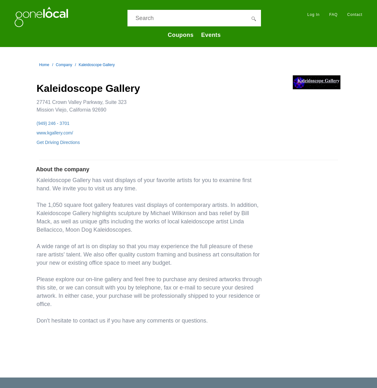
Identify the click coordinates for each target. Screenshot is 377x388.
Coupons (181, 35)
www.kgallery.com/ (55, 132)
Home (44, 65)
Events (211, 35)
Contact (354, 14)
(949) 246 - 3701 (53, 123)
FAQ (333, 14)
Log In (313, 14)
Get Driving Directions (58, 142)
